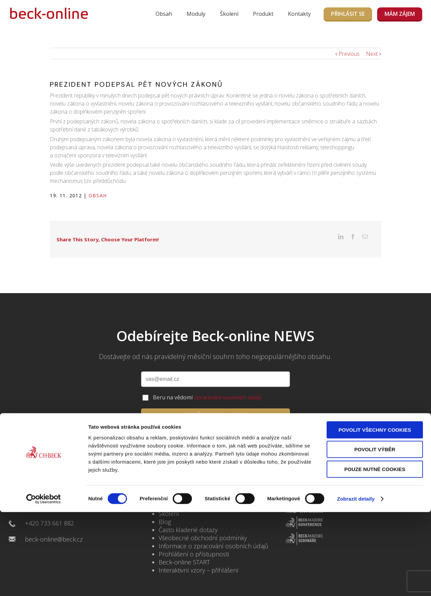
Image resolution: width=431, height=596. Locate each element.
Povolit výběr (374, 534)
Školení (229, 13)
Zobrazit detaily (356, 583)
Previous (349, 53)
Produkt (263, 13)
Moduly (196, 13)
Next (372, 53)
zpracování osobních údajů (228, 387)
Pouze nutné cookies (374, 553)
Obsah (164, 13)
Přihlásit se (348, 13)
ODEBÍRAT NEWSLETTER (215, 405)
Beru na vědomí (207, 387)
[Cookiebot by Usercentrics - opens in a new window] (43, 583)
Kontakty (299, 13)
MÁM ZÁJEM (400, 13)
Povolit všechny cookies (374, 514)
